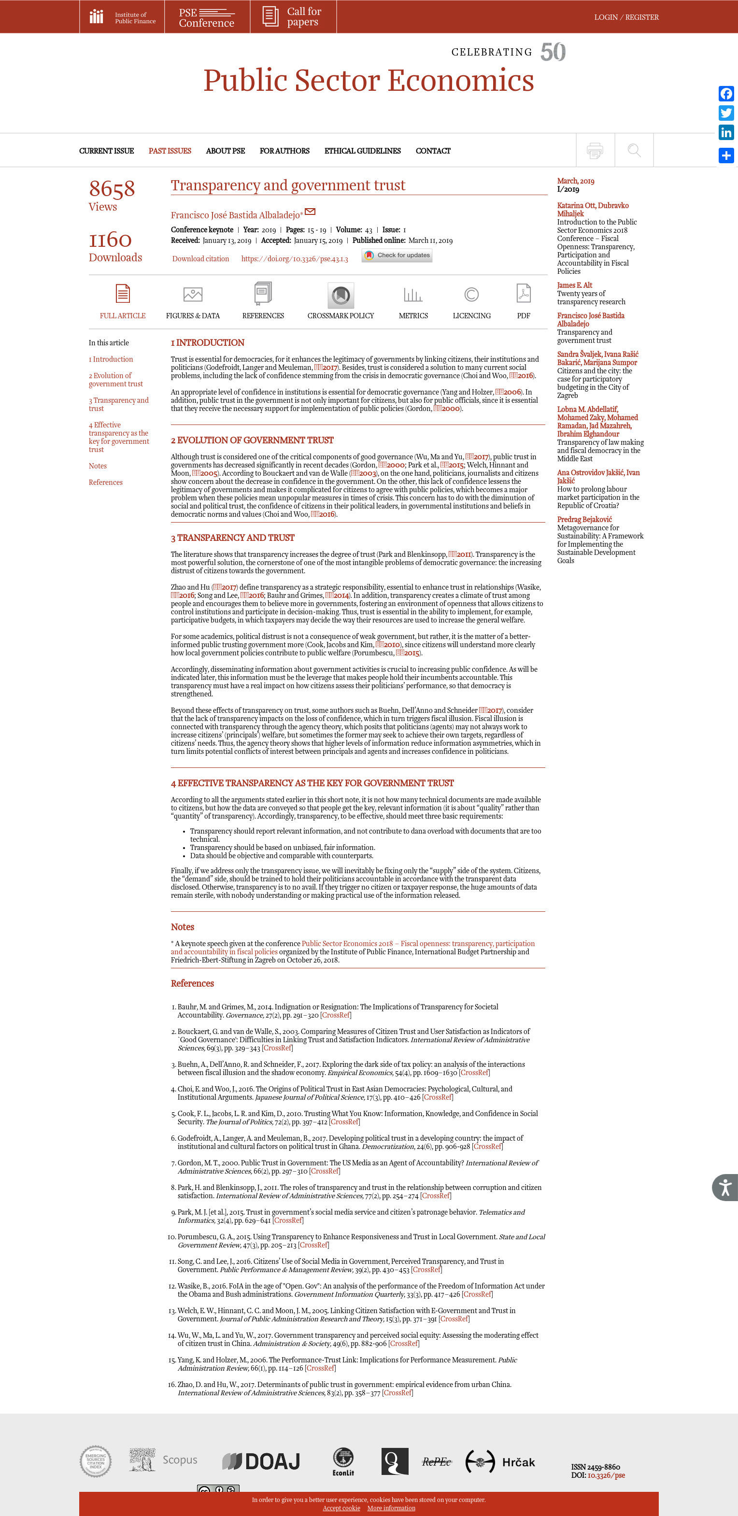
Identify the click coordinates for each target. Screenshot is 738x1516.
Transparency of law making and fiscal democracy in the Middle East (600, 434)
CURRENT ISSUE (106, 151)
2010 (388, 645)
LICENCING (472, 316)
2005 (204, 473)
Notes (98, 466)
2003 (363, 473)
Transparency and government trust (590, 328)
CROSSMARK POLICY (341, 316)
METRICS (413, 316)
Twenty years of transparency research (591, 294)
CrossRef (336, 1015)
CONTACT (433, 151)
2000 (447, 408)
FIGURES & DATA (193, 316)
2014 (337, 595)
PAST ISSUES (170, 151)
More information (391, 1508)
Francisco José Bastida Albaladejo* (243, 216)
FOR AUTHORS (285, 151)
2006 (508, 392)
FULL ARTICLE (122, 316)
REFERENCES (263, 316)
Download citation (200, 259)
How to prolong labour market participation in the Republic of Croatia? (598, 489)
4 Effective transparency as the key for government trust (119, 437)
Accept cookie (341, 1508)
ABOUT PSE (225, 151)
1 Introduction (111, 359)
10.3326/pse (606, 1476)
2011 (460, 554)
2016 (521, 376)
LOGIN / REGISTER (627, 17)
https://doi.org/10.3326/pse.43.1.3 (294, 259)
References (106, 483)
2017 (325, 367)
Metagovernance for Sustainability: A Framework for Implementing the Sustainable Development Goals (600, 540)
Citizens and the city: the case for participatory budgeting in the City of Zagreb (598, 375)
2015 (452, 465)
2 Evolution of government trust (116, 380)
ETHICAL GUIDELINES (363, 151)
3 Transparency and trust (119, 405)
